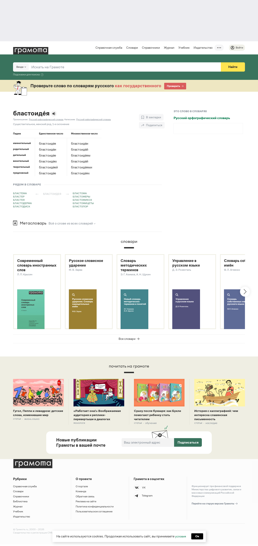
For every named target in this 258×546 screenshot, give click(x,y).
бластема (20, 193)
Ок (198, 536)
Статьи (17, 424)
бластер (18, 196)
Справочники (150, 47)
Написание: (69, 119)
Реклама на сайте (86, 503)
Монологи (79, 424)
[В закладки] (151, 117)
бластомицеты (83, 203)
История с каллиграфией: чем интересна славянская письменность (217, 416)
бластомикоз (82, 200)
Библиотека (20, 503)
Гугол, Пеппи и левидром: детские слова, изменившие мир (35, 416)
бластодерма (22, 203)
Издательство (202, 47)
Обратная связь (85, 498)
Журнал (168, 47)
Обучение (151, 424)
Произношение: (20, 119)
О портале (82, 488)
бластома (80, 193)
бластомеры (81, 196)
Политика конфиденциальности (95, 508)
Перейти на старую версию (215, 505)
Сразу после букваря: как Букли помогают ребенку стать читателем (158, 416)
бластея (19, 200)
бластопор (80, 206)
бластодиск (21, 206)
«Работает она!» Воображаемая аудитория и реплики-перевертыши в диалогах (99, 416)
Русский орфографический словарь (202, 118)
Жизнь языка (31, 424)
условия (180, 536)
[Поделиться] (152, 125)
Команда (81, 493)
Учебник (183, 47)
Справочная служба (108, 47)
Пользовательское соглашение (94, 513)
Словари (131, 47)
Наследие (211, 424)
